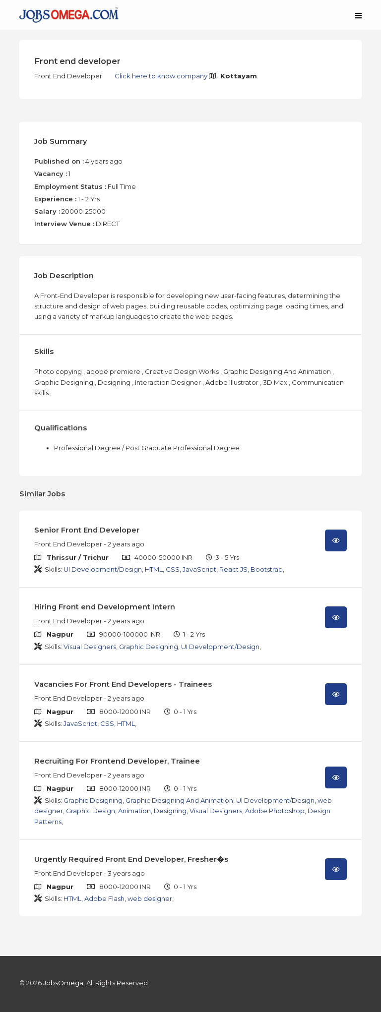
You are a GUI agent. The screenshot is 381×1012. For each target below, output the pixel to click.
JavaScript (199, 569)
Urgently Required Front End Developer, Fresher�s (131, 859)
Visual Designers (90, 647)
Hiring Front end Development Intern (104, 606)
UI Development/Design (103, 569)
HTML (154, 569)
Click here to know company (162, 76)
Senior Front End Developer (86, 530)
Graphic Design (90, 811)
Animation (134, 811)
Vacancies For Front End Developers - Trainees (123, 684)
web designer (149, 898)
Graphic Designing (148, 647)
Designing (170, 811)
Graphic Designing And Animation (179, 800)
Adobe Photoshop (275, 811)
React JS (233, 569)
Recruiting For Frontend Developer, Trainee (117, 761)
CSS (173, 569)
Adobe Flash (104, 898)
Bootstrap (267, 569)
